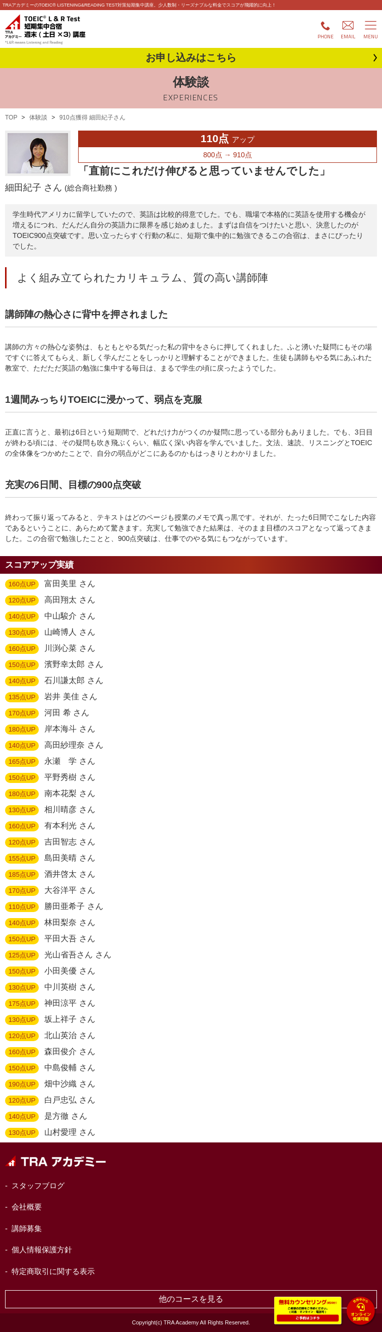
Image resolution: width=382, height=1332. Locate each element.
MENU (370, 36)
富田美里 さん (50, 584)
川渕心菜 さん (50, 649)
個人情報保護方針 (42, 1249)
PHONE (325, 36)
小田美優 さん (50, 971)
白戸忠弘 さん (50, 1101)
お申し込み (191, 57)
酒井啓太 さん (50, 875)
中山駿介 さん (50, 617)
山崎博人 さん (50, 633)
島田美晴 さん (50, 859)
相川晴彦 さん (50, 810)
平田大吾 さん (50, 939)
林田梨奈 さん (50, 923)
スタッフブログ (38, 1185)
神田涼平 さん (50, 1004)
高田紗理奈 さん (54, 746)
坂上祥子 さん (50, 1020)
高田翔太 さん (50, 600)
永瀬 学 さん (50, 762)
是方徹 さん (46, 1117)
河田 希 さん (47, 713)
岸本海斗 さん (50, 729)
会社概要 (27, 1206)
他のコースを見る (191, 1299)
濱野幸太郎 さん (54, 665)
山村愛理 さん (50, 1133)
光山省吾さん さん (58, 955)
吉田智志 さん (50, 842)
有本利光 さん (50, 826)
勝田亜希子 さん (54, 907)
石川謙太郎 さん (54, 681)
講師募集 (27, 1228)
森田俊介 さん (50, 1052)
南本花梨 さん (50, 794)
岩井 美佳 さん (51, 697)
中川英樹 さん (50, 988)
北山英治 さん (50, 1036)
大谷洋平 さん (50, 891)
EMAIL (348, 36)
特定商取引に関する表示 (53, 1271)
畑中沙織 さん (50, 1084)
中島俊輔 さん (50, 1068)
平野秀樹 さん (50, 778)
